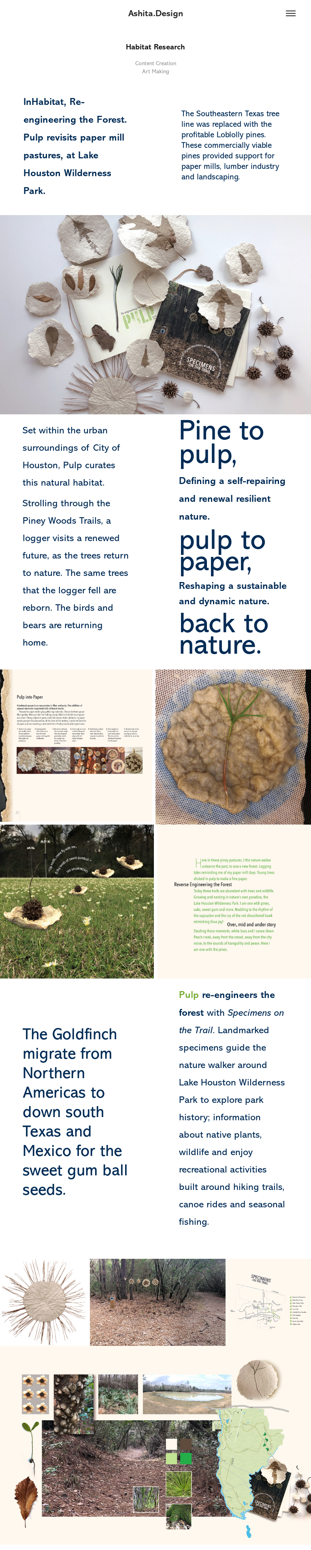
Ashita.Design (155, 13)
